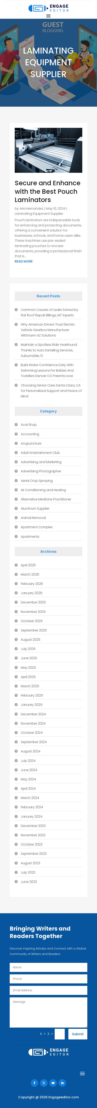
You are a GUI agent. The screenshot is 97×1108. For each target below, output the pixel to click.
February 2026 (32, 583)
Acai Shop (29, 424)
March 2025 (30, 686)
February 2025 (32, 695)
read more (24, 261)
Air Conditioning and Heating (43, 490)
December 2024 (33, 714)
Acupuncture (31, 443)
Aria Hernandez (31, 208)
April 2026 (28, 565)
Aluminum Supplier (35, 508)
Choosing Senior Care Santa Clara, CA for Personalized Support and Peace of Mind (51, 391)
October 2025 (32, 621)
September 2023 (34, 853)
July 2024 (28, 760)
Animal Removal (33, 517)
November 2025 (33, 611)
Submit (78, 1034)
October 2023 (31, 844)
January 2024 (31, 816)
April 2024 (28, 788)
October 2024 (32, 732)
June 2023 (29, 881)
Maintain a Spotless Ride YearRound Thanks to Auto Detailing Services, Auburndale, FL (49, 350)
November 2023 (33, 835)
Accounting (30, 434)
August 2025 (30, 639)
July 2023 (28, 872)
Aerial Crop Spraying (37, 480)
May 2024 (28, 779)
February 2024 (32, 807)
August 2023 (30, 863)
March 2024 (30, 798)
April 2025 (28, 677)
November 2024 (33, 723)
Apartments (30, 536)
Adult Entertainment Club (40, 452)
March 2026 (30, 574)
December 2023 (33, 826)
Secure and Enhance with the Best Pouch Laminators (47, 191)
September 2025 (34, 630)
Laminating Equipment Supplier (39, 213)
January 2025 (31, 704)
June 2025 (29, 658)
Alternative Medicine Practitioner (46, 499)
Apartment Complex (36, 527)
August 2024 (30, 751)
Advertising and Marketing (41, 462)
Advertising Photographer (41, 471)
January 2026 (31, 593)
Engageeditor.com (63, 1097)
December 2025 (33, 602)
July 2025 (28, 649)
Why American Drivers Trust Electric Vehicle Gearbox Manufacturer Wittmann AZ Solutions (48, 330)
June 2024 (29, 770)
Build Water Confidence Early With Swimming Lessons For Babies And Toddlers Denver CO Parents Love (47, 370)
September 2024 (34, 742)
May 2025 (28, 667)
